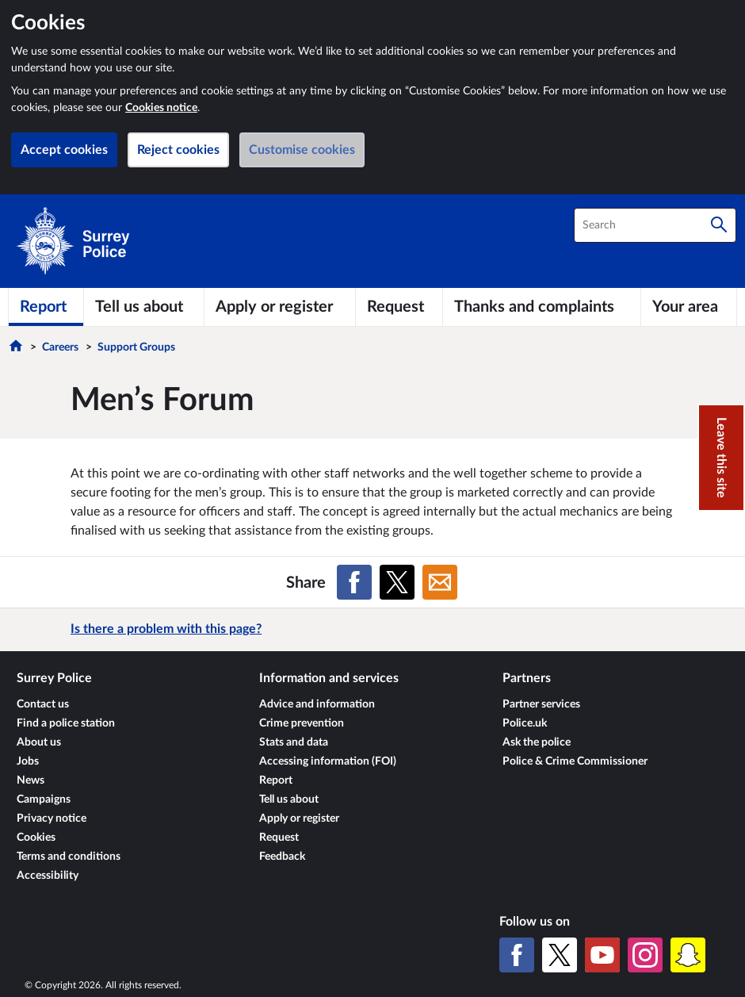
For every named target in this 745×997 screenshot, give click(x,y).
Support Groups (136, 347)
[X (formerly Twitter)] (559, 955)
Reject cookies (178, 150)
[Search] (718, 225)
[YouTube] (602, 955)
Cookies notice (161, 107)
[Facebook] (516, 955)
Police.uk (524, 723)
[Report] (46, 307)
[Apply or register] (280, 307)
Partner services (541, 704)
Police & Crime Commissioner (575, 761)
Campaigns (44, 799)
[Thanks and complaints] (541, 307)
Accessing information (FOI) (327, 761)
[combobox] (655, 225)
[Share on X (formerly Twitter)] (397, 582)
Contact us (43, 704)
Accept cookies (64, 150)
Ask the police (536, 742)
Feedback (282, 856)
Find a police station (66, 723)
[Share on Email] (439, 582)
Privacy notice (51, 818)
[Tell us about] (144, 307)
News (30, 780)
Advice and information (317, 704)
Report (275, 780)
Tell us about (289, 799)
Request (279, 837)
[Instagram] (645, 955)
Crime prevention (301, 723)
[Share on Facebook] (354, 582)
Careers (60, 347)
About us (39, 742)
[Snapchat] (687, 955)
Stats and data (293, 742)
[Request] (398, 307)
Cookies (36, 837)
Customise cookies (302, 150)
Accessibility (47, 875)
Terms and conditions (68, 856)
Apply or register (299, 818)
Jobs (28, 761)
